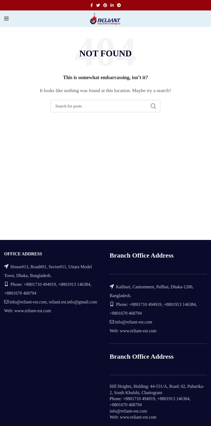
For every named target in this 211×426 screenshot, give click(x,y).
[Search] (105, 106)
